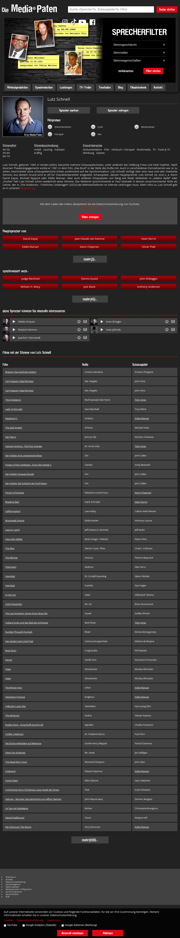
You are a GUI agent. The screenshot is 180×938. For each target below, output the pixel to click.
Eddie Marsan (30, 246)
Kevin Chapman (89, 246)
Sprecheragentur (13, 884)
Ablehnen (108, 933)
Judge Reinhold (30, 278)
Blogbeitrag (27, 188)
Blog (120, 87)
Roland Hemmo (27, 329)
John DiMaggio (149, 278)
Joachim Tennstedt (29, 337)
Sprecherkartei (12, 894)
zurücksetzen (125, 71)
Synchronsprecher (14, 892)
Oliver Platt (148, 246)
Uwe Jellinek (113, 329)
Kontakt (158, 87)
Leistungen (66, 87)
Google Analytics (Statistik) (41, 925)
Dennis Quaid (89, 278)
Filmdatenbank (138, 87)
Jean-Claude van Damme (89, 238)
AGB (7, 896)
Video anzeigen (90, 217)
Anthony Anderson (148, 286)
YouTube (12, 925)
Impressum (11, 877)
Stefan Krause (26, 321)
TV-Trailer (85, 87)
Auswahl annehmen (72, 933)
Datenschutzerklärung (15, 882)
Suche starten (167, 9)
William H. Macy (30, 286)
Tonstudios (105, 87)
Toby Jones (140, 399)
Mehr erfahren (90, 207)
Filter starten (153, 71)
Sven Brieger (113, 321)
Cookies (8, 920)
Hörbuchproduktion (17, 87)
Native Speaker (12, 887)
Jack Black (89, 286)
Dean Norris (148, 238)
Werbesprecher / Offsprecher (19, 889)
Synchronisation (44, 87)
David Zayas (30, 238)
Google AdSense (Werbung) (81, 925)
